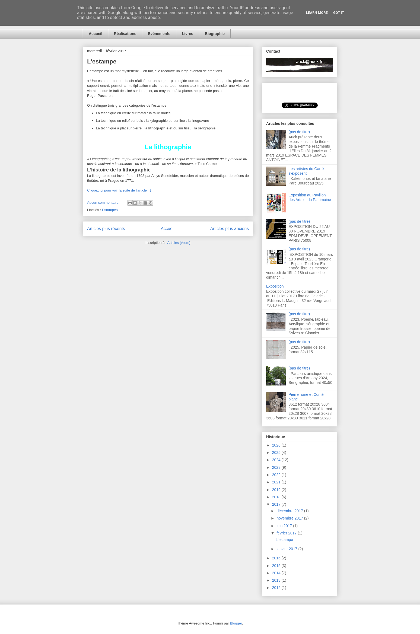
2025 (277, 452)
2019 (277, 490)
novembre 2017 (290, 518)
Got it (338, 13)
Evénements (159, 33)
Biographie (215, 33)
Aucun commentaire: (103, 202)
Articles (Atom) (178, 243)
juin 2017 (284, 526)
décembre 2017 (290, 511)
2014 (277, 573)
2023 (277, 467)
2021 (277, 482)
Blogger (236, 623)
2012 (277, 587)
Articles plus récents (106, 228)
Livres (187, 33)
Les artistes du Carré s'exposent (306, 171)
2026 (277, 445)
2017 (277, 504)
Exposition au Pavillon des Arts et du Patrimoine (310, 197)
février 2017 (287, 533)
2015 (277, 565)
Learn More (317, 13)
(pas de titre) (299, 132)
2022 (277, 475)
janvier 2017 (287, 549)
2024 (277, 460)
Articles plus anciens (229, 228)
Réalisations (125, 33)
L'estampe (101, 61)
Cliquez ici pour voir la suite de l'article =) (119, 190)
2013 (277, 580)
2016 (277, 558)
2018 (277, 497)
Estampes (110, 210)
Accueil (95, 33)
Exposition (275, 286)
